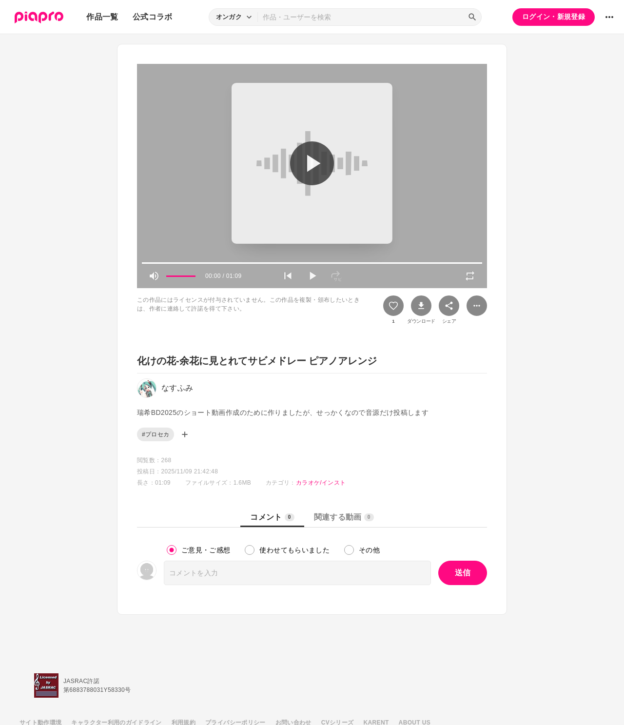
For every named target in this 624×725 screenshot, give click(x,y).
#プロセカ (155, 434)
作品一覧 (102, 17)
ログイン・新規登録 (553, 16)
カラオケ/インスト (321, 482)
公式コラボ (153, 17)
